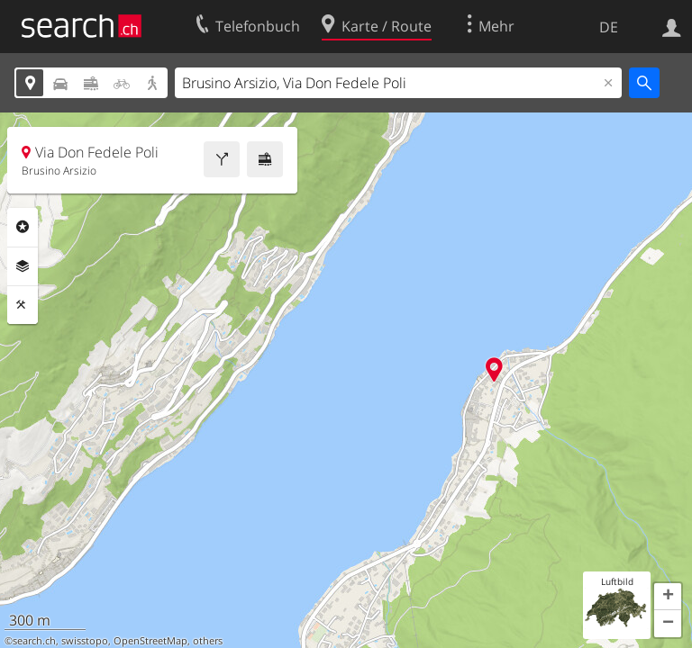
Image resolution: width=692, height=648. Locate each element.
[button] (667, 596)
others (208, 640)
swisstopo (84, 640)
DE (608, 27)
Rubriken (22, 227)
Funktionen (22, 305)
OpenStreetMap (150, 640)
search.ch (34, 640)
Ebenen (22, 266)
